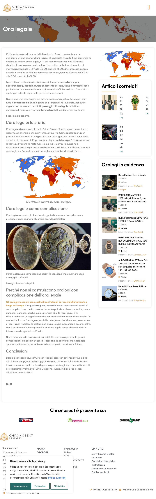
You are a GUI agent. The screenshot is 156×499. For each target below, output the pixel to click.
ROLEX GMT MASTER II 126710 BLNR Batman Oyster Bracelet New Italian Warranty (132, 199)
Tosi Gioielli (138, 213)
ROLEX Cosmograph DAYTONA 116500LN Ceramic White (133, 220)
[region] (39, 475)
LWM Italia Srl (139, 282)
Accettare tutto (59, 486)
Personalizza (19, 486)
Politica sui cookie (56, 478)
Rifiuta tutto (38, 486)
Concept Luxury (140, 256)
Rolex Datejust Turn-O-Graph (132, 176)
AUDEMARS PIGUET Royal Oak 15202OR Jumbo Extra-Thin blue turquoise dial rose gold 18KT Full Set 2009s (133, 266)
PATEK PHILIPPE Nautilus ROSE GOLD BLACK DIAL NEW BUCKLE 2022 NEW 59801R (132, 241)
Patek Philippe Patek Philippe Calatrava (132, 289)
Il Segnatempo (139, 301)
